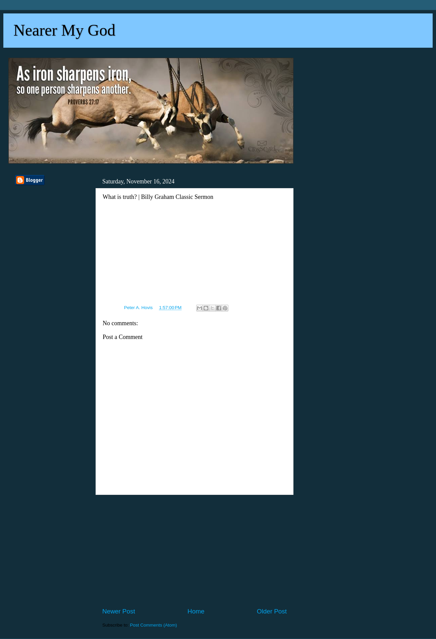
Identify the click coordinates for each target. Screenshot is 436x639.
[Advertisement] (194, 551)
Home (195, 611)
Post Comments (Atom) (153, 625)
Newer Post (118, 611)
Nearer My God (64, 30)
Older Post (272, 611)
